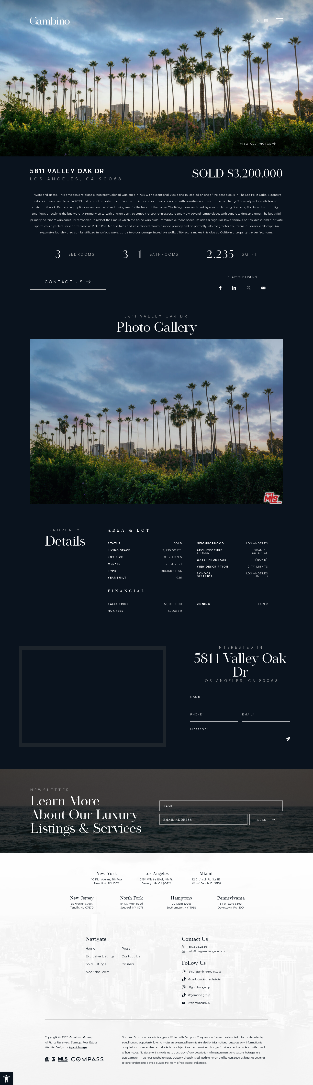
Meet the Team (98, 972)
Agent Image (78, 1047)
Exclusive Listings (100, 956)
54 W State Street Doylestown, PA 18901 (231, 905)
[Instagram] (201, 972)
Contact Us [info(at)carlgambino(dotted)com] (68, 282)
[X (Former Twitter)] (249, 288)
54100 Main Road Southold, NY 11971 (131, 905)
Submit (266, 820)
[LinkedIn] (234, 288)
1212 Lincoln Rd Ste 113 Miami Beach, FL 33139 (206, 881)
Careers (128, 964)
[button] (6, 1078)
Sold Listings (96, 964)
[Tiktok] (201, 979)
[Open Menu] (279, 20)
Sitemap (76, 1042)
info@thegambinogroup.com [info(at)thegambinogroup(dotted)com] (204, 951)
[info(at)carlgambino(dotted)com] (263, 287)
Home (90, 948)
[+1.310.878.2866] (257, 21)
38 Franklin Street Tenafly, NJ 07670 (82, 905)
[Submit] (288, 739)
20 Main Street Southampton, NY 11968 (181, 905)
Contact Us (131, 956)
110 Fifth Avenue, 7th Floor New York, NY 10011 (107, 881)
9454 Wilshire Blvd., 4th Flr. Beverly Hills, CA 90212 (156, 881)
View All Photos (258, 143)
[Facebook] (220, 288)
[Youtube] (196, 1003)
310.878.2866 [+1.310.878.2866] (194, 946)
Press (126, 948)
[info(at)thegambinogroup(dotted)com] (266, 21)
